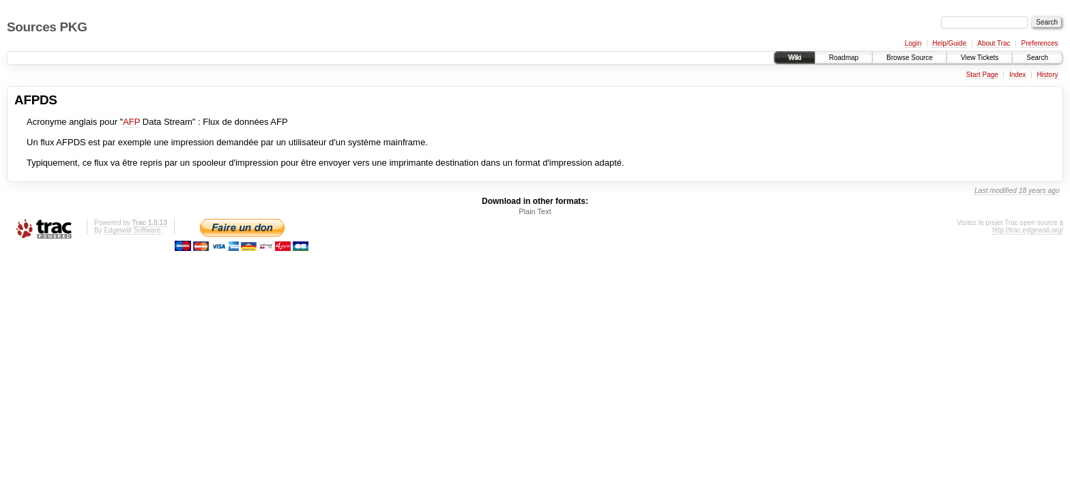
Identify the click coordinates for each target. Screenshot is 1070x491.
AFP (131, 122)
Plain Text (535, 211)
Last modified (995, 190)
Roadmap (843, 57)
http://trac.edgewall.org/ (1027, 230)
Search (1037, 57)
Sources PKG (47, 27)
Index (1017, 74)
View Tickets (979, 57)
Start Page (982, 74)
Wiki (794, 57)
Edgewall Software (132, 230)
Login (913, 43)
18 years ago (1039, 190)
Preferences (1040, 43)
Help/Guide (949, 43)
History (1047, 74)
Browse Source (909, 57)
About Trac (993, 43)
